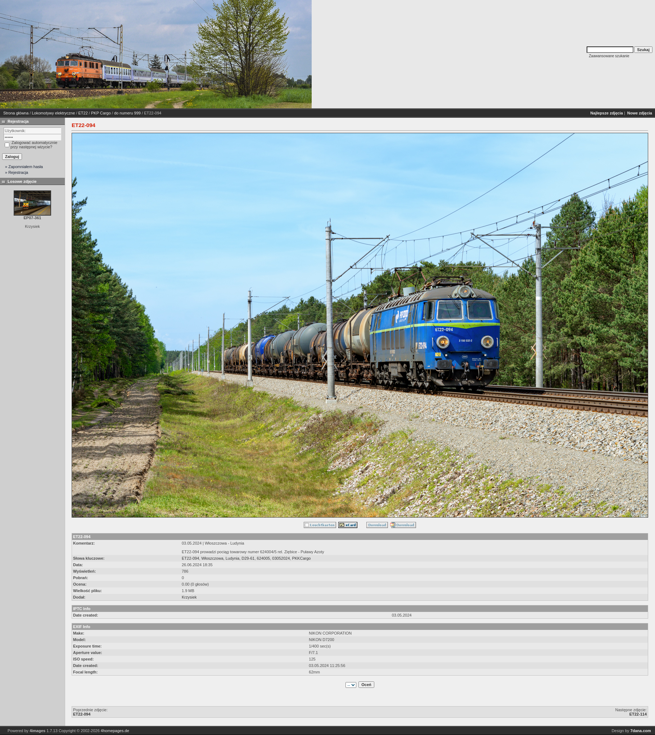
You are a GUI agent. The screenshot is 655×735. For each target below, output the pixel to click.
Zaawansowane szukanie (609, 56)
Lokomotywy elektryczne (53, 113)
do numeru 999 (127, 113)
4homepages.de (115, 731)
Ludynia (233, 558)
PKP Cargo (101, 113)
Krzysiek (189, 597)
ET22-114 (638, 714)
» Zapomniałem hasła (24, 166)
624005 (263, 558)
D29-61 (247, 558)
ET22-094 (190, 558)
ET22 (83, 113)
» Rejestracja (16, 172)
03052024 (281, 558)
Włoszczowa (212, 558)
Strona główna (15, 113)
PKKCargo (301, 558)
